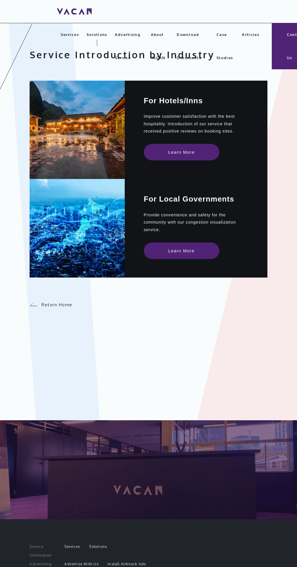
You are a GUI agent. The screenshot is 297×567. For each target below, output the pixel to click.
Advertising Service (127, 46)
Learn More (181, 153)
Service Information (41, 550)
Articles (250, 34)
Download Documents (189, 46)
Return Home (51, 313)
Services (70, 34)
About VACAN (158, 46)
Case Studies (224, 46)
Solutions (96, 34)
